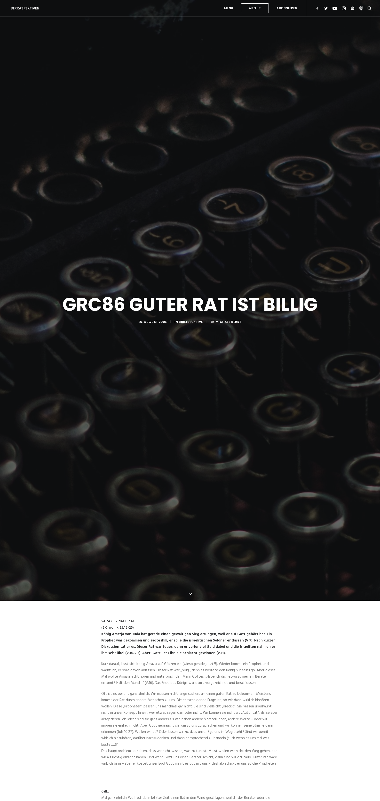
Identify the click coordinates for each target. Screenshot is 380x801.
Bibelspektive (191, 322)
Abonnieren (287, 8)
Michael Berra (229, 322)
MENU (228, 8)
